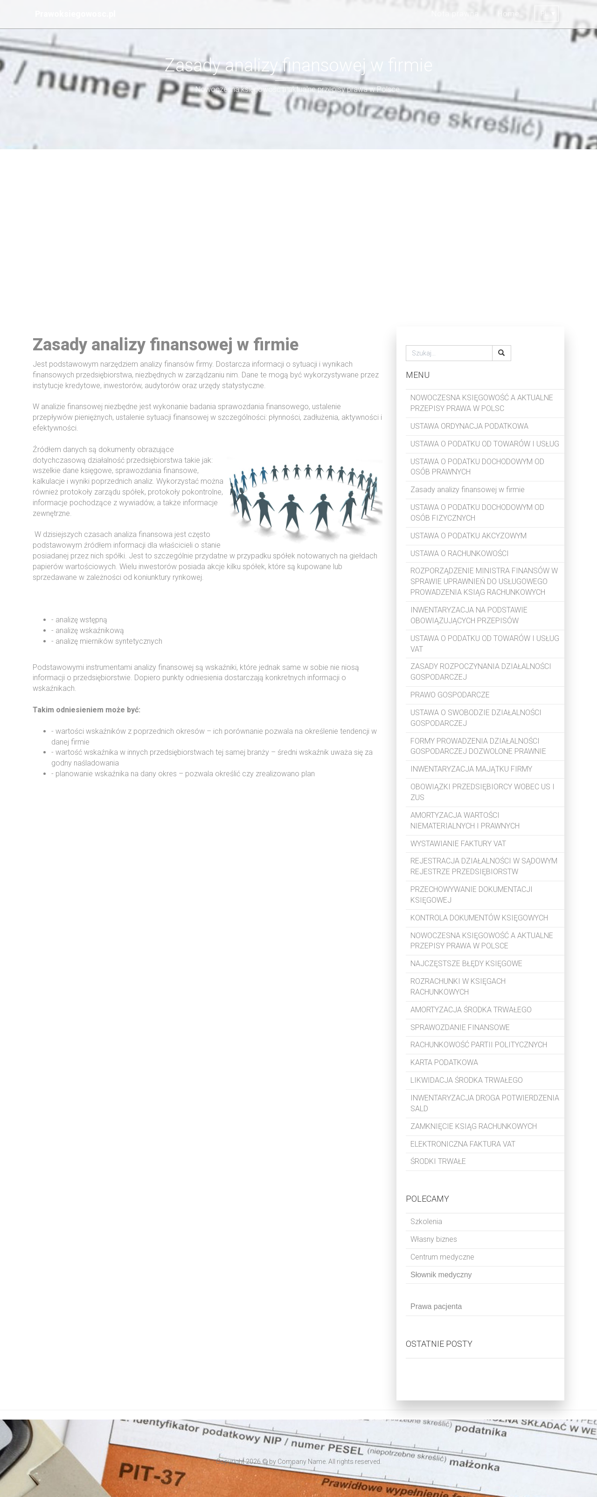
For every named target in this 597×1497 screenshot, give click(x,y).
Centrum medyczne (442, 1257)
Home (509, 13)
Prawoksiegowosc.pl (75, 14)
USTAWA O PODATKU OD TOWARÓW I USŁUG (484, 443)
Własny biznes (433, 1239)
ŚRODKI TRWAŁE (438, 1161)
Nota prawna (455, 13)
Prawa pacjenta (436, 1306)
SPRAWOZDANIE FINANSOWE (460, 1027)
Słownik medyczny (441, 1275)
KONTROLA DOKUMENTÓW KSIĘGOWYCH (479, 917)
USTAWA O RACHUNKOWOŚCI (459, 553)
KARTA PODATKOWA (444, 1062)
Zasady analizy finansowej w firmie (467, 489)
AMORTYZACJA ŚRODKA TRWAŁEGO (471, 1009)
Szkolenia (426, 1221)
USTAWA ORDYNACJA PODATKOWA (469, 426)
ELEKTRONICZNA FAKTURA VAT (462, 1144)
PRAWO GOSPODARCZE (450, 694)
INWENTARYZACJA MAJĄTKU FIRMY (471, 769)
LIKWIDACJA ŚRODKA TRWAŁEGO (466, 1080)
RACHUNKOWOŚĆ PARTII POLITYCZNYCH (478, 1044)
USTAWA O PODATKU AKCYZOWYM (468, 535)
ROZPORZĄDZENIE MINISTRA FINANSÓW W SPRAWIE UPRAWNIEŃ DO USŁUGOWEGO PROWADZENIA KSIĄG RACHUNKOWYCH (484, 581)
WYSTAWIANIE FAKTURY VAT (458, 843)
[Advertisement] (298, 238)
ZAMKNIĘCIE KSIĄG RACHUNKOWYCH (473, 1126)
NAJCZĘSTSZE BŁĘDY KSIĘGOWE (466, 963)
